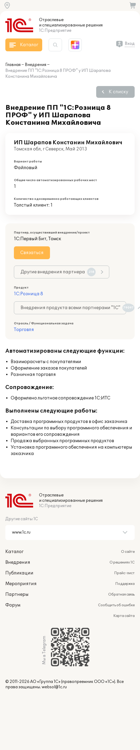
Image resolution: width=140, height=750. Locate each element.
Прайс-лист (124, 573)
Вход (130, 43)
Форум (12, 605)
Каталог (14, 551)
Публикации (19, 573)
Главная (13, 65)
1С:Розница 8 (28, 294)
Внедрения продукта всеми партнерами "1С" (73, 308)
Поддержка (125, 584)
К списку (118, 92)
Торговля (24, 329)
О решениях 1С (122, 562)
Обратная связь (121, 594)
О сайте (128, 552)
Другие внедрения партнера (58, 272)
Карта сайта (124, 616)
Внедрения (35, 65)
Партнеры (17, 594)
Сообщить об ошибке (116, 605)
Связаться (32, 252)
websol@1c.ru (54, 687)
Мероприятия (21, 583)
